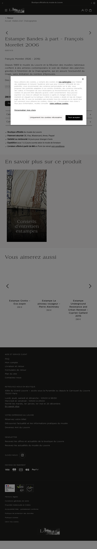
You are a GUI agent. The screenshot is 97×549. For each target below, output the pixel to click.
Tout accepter (74, 117)
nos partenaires (65, 82)
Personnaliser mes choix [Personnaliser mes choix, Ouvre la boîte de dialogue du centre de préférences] (25, 110)
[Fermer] (83, 79)
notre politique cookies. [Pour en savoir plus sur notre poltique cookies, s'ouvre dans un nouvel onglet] (59, 103)
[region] (48, 100)
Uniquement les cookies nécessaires (46, 117)
